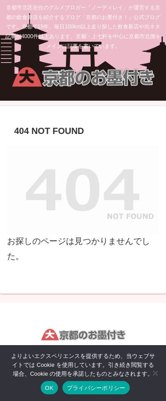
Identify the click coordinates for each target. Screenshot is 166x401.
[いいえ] (155, 373)
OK (49, 388)
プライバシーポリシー (96, 388)
